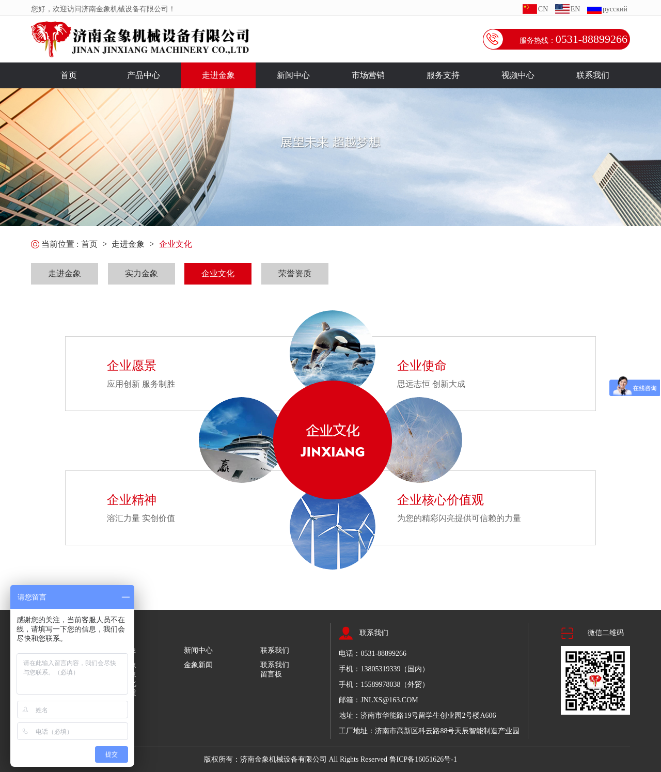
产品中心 (143, 75)
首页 (68, 75)
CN (543, 9)
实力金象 (141, 273)
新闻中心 (293, 75)
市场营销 (368, 75)
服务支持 (443, 75)
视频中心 (517, 75)
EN (575, 9)
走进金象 (218, 75)
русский (615, 9)
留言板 (271, 674)
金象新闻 (198, 665)
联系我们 (592, 75)
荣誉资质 (294, 273)
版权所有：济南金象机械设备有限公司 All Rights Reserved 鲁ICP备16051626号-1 (330, 759)
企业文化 (175, 244)
